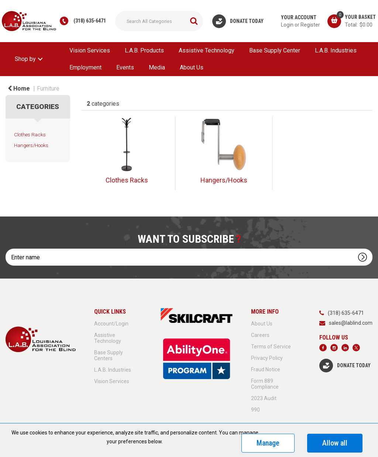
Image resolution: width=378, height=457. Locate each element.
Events (125, 67)
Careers (260, 335)
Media (157, 67)
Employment (85, 67)
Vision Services (89, 50)
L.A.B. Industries (336, 50)
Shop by (25, 58)
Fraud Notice (265, 369)
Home (19, 88)
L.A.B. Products (144, 50)
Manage (268, 443)
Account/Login (111, 324)
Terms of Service (271, 346)
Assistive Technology (206, 50)
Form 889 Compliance (265, 384)
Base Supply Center (274, 50)
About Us (191, 67)
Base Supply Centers (108, 355)
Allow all (334, 443)
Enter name (7, 248)
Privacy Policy (267, 358)
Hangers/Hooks (31, 145)
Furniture (48, 88)
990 (255, 410)
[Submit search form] (194, 21)
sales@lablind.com (350, 323)
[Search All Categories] (159, 21)
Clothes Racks (30, 134)
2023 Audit (263, 398)
